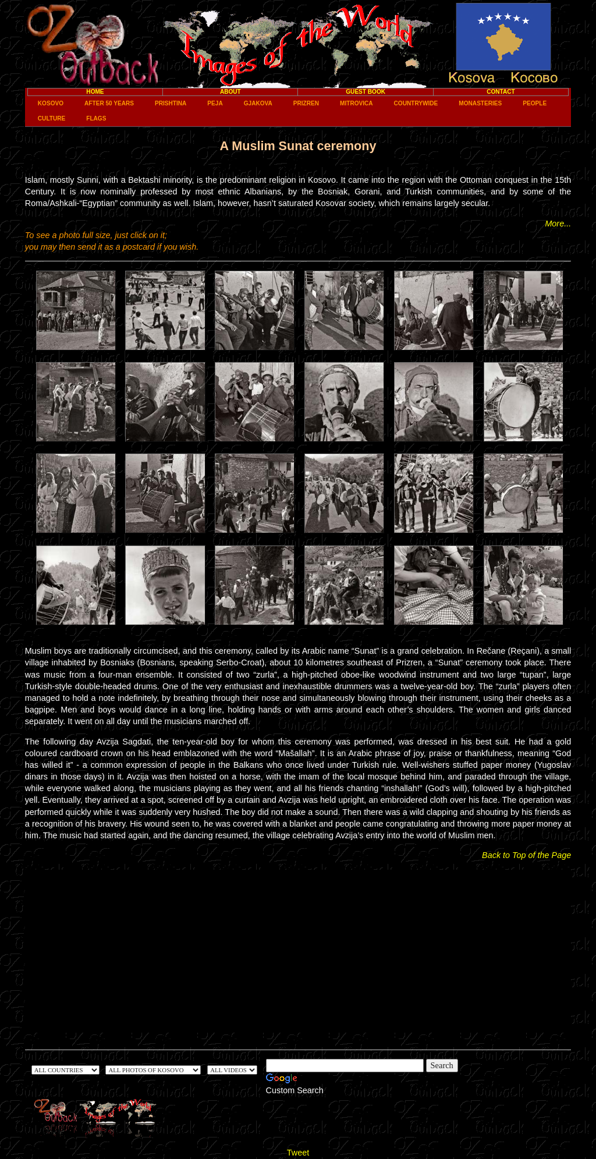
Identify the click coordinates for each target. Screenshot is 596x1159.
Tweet (298, 1152)
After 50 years (109, 103)
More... (558, 223)
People (535, 103)
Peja (214, 103)
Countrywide (416, 103)
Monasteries (480, 103)
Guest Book (365, 91)
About (230, 91)
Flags (96, 118)
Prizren (306, 103)
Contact (501, 91)
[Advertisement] (298, 951)
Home (95, 91)
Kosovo (50, 103)
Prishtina (170, 103)
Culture (51, 118)
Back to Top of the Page (526, 855)
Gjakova (258, 103)
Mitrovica (356, 103)
